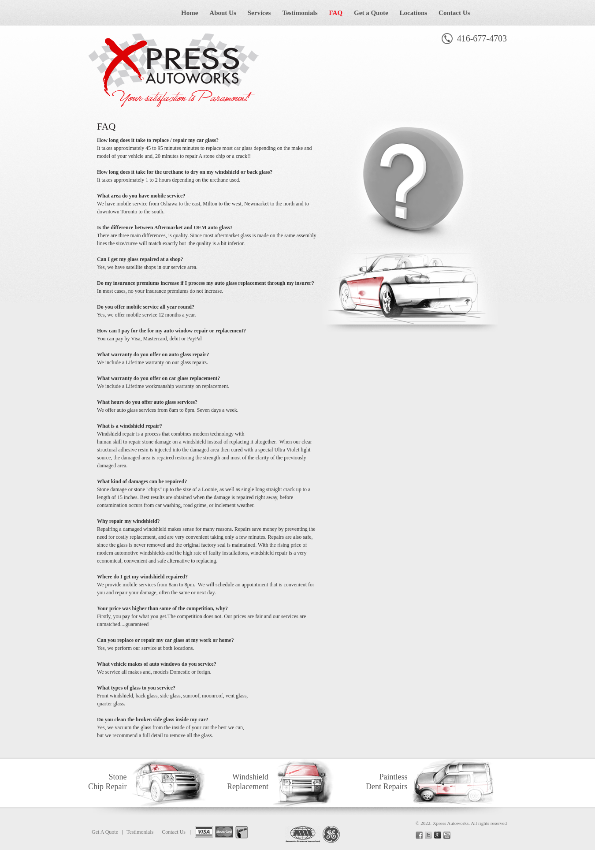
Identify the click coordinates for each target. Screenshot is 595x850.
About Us (222, 12)
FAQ (336, 12)
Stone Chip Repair (107, 781)
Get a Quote (371, 12)
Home (189, 12)
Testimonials (299, 12)
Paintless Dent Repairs (386, 781)
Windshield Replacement (247, 781)
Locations (414, 12)
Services (259, 12)
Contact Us (454, 12)
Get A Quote (105, 832)
